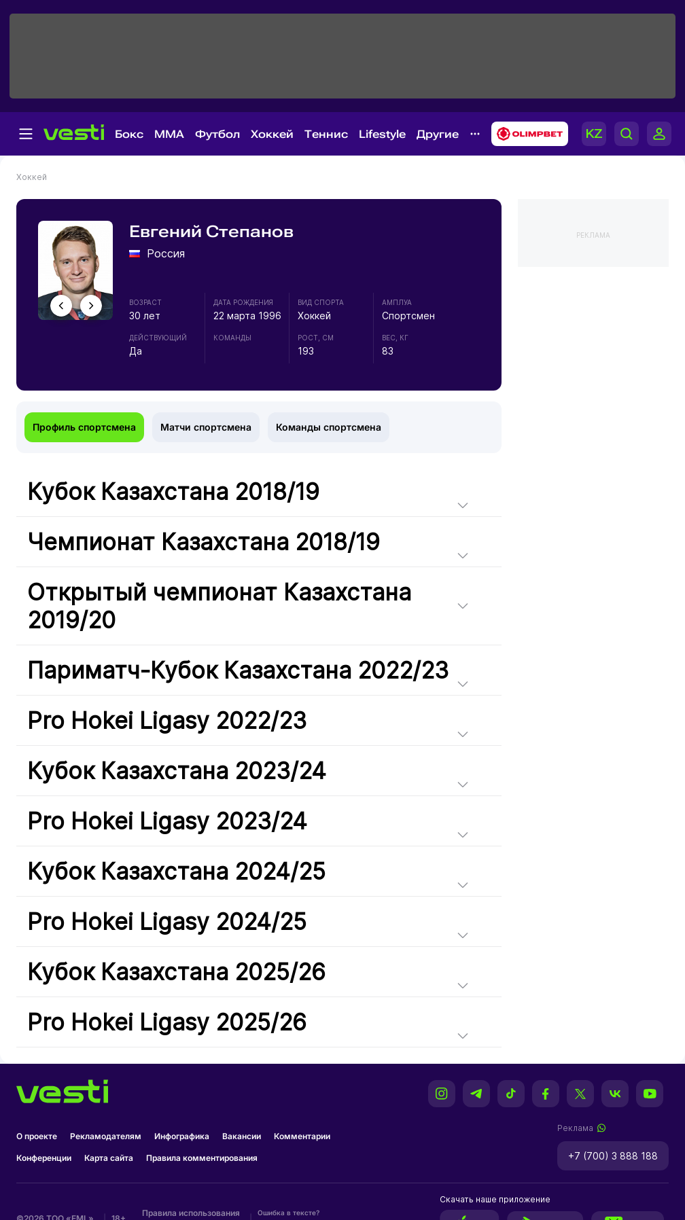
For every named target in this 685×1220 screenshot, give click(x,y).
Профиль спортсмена (84, 427)
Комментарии (302, 1136)
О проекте (36, 1136)
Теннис (326, 134)
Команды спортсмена (328, 427)
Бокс (129, 134)
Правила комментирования (202, 1158)
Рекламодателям (105, 1136)
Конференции (43, 1158)
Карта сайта (108, 1158)
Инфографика (181, 1136)
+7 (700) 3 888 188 (613, 1156)
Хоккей (272, 134)
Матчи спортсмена (205, 427)
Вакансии (241, 1136)
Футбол (217, 134)
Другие (438, 134)
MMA (169, 134)
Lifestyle (382, 134)
